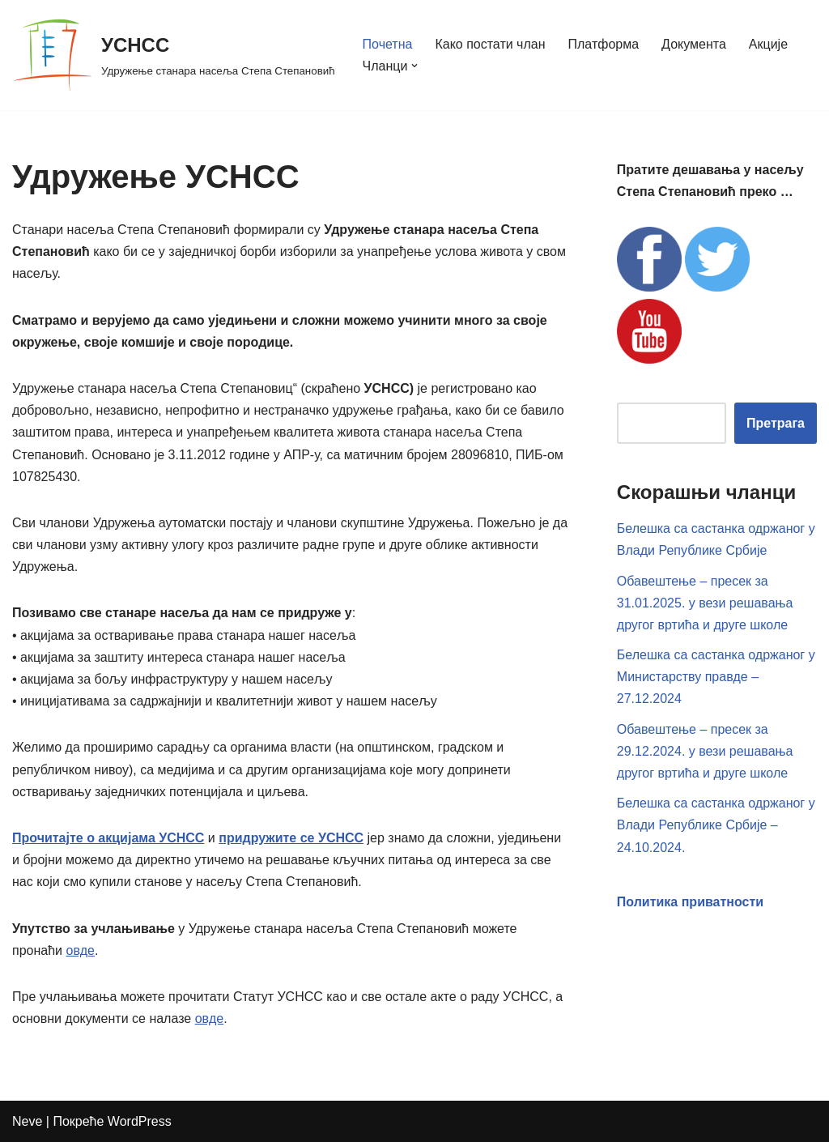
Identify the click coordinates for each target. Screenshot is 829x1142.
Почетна (388, 44)
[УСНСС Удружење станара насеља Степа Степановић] (173, 55)
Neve (27, 1121)
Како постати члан (490, 44)
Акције (768, 44)
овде (80, 950)
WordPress (140, 1121)
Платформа (604, 44)
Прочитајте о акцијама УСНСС (108, 838)
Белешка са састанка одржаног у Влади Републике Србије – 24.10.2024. (716, 825)
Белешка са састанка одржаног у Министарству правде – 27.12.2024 (716, 676)
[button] (414, 65)
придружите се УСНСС (291, 838)
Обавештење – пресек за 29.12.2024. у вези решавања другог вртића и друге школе (705, 751)
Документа (693, 44)
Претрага (775, 423)
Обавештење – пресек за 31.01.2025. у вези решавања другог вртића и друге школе (705, 603)
